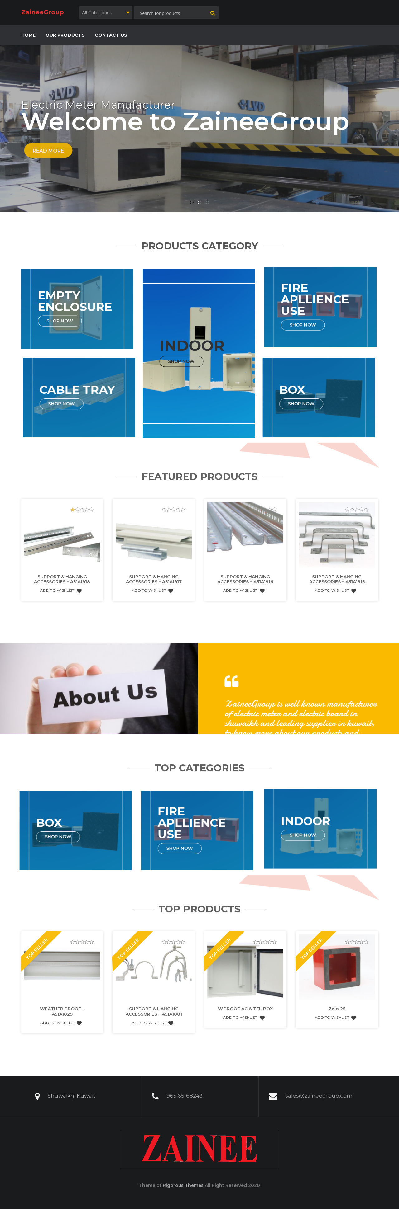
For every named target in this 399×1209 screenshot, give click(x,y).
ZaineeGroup (42, 12)
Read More (48, 150)
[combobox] (105, 12)
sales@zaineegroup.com (319, 1090)
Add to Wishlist (61, 584)
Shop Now (67, 320)
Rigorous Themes (183, 1185)
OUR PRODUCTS (65, 35)
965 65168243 (184, 1090)
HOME (28, 35)
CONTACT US (111, 35)
